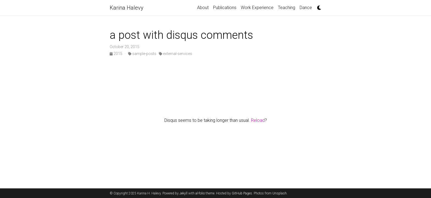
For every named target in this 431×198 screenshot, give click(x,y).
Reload (258, 120)
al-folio (200, 193)
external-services (175, 53)
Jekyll (183, 193)
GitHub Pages (242, 193)
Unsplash (279, 193)
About (203, 7)
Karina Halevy (126, 7)
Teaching (286, 7)
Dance (306, 7)
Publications (224, 7)
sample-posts (142, 53)
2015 (116, 53)
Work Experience (257, 7)
